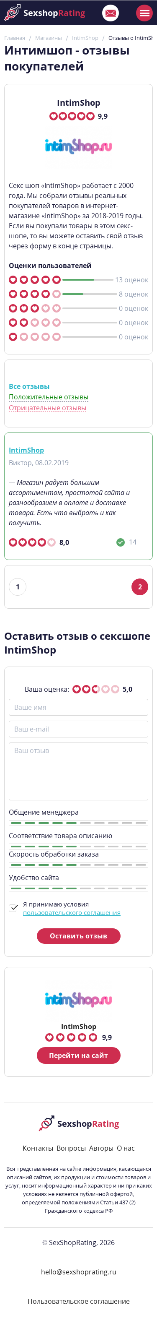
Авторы (101, 1148)
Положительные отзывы (48, 397)
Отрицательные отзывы (47, 408)
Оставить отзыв (78, 935)
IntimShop (26, 450)
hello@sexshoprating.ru (78, 1272)
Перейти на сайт (78, 1055)
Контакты (38, 1148)
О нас (126, 1148)
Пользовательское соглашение (79, 1301)
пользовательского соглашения (72, 912)
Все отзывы (29, 387)
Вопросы (71, 1148)
